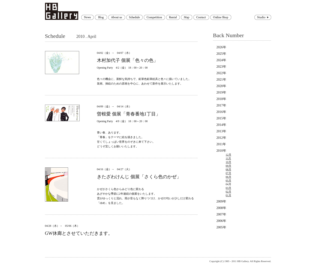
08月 (228, 169)
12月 (228, 154)
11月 (228, 158)
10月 (228, 162)
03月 (228, 188)
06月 (228, 176)
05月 (228, 180)
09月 (228, 165)
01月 (228, 195)
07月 (228, 173)
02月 (228, 191)
